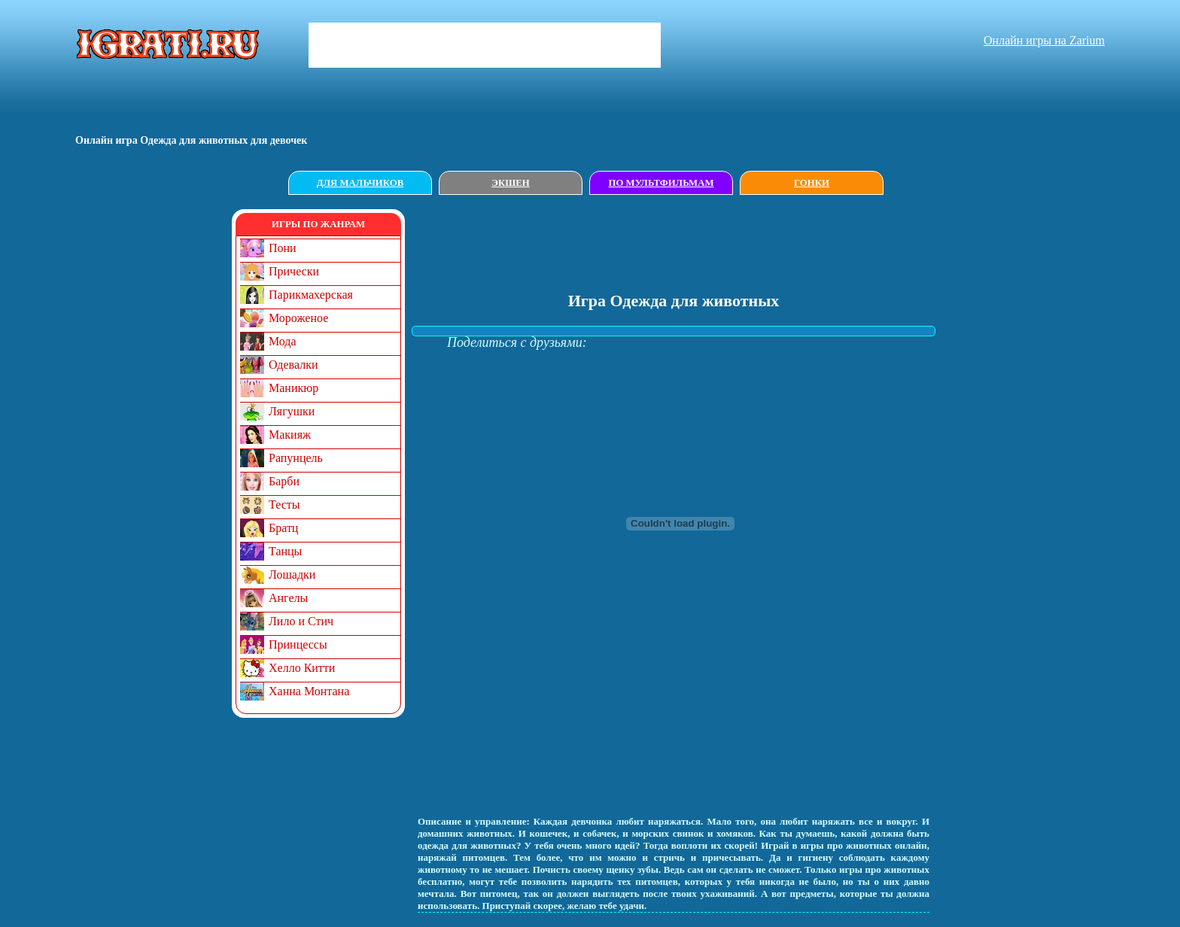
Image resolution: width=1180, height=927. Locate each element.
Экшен (510, 183)
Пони (283, 248)
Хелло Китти (302, 667)
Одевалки (293, 364)
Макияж (290, 434)
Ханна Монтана (309, 691)
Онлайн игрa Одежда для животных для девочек (191, 140)
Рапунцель (296, 457)
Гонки (811, 183)
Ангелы (288, 597)
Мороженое (298, 318)
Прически (294, 271)
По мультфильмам (660, 183)
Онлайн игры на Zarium (1044, 40)
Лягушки (292, 411)
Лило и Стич (301, 621)
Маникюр (293, 387)
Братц (283, 527)
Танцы (285, 551)
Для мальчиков (360, 183)
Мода (283, 341)
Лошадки (292, 574)
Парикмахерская (311, 294)
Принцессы (298, 644)
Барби (284, 481)
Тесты (284, 504)
